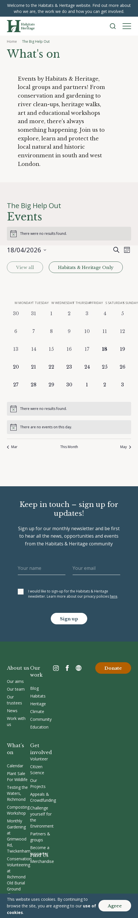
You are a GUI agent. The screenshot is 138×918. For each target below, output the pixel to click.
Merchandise (42, 861)
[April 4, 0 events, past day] (105, 319)
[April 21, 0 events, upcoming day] (33, 372)
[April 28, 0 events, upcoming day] (33, 390)
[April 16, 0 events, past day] (69, 354)
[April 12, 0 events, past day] (122, 337)
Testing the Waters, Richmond (17, 793)
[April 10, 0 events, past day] (87, 337)
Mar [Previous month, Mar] (12, 447)
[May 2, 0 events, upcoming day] (105, 390)
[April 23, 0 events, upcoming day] (69, 372)
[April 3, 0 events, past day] (87, 319)
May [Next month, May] (125, 447)
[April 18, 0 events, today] (105, 354)
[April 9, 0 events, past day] (69, 337)
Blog (34, 688)
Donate (113, 668)
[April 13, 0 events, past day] (16, 354)
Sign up (69, 618)
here (113, 596)
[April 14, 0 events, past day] (33, 354)
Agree (115, 906)
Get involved (41, 749)
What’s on (15, 749)
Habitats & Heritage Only (85, 267)
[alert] (69, 234)
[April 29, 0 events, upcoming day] (51, 390)
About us (18, 668)
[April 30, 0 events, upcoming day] (69, 390)
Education (39, 727)
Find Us (39, 855)
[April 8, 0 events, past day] (51, 337)
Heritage (38, 703)
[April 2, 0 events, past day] (69, 319)
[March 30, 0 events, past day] (16, 319)
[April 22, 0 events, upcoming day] (51, 372)
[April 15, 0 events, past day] (51, 354)
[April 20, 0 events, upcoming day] (16, 372)
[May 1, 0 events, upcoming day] (87, 390)
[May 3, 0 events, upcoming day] (122, 390)
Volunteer (39, 759)
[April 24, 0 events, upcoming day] (87, 372)
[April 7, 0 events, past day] (33, 337)
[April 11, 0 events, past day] (105, 337)
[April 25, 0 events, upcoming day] (105, 372)
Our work (36, 671)
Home (12, 41)
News (12, 710)
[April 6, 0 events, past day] (16, 337)
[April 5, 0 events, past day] (122, 319)
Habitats (38, 696)
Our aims (15, 681)
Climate (37, 711)
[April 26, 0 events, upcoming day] (122, 372)
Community (41, 719)
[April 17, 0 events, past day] (87, 354)
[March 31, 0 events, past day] (33, 319)
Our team (16, 689)
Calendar (15, 765)
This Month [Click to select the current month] (69, 447)
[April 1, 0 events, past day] (51, 319)
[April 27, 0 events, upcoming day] (16, 390)
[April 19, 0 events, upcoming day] (122, 354)
